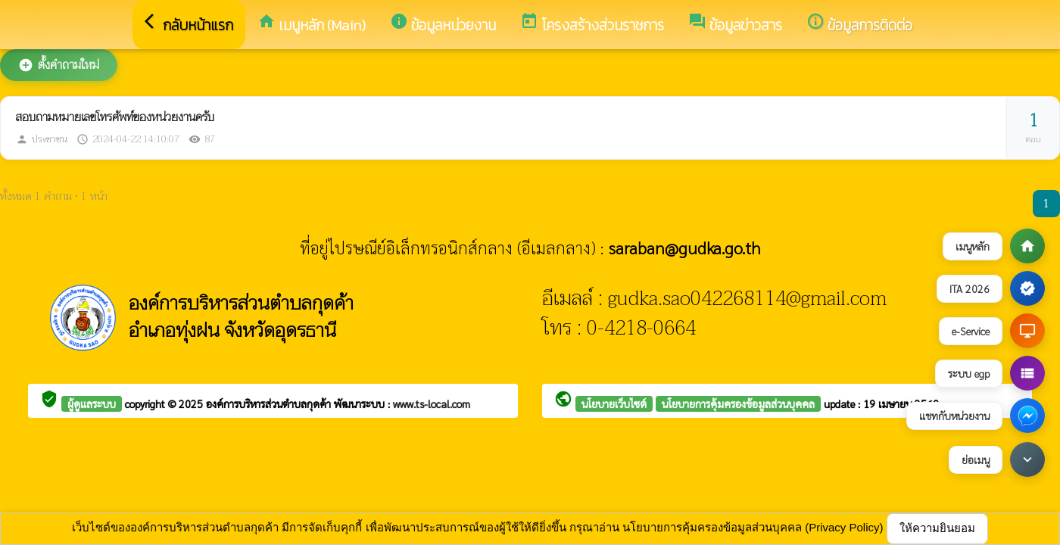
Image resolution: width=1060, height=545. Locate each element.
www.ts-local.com (431, 403)
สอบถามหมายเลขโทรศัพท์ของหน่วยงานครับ (115, 117)
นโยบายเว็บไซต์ (614, 403)
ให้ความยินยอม (937, 528)
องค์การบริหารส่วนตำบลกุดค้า (270, 403)
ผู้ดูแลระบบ (91, 403)
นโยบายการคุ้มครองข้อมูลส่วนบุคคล (738, 403)
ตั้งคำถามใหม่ (58, 65)
